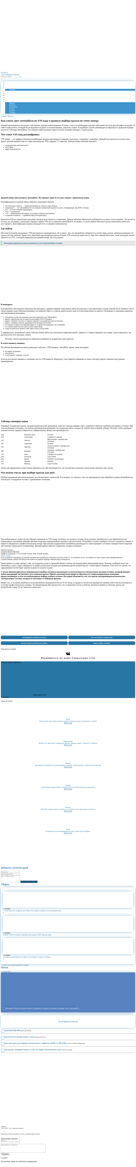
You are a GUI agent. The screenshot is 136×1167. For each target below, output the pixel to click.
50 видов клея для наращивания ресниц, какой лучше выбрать (68, 831)
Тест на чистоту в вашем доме (101, 637)
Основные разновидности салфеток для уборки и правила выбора (26, 958)
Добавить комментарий (31, 883)
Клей (68, 719)
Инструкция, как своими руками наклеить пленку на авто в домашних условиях (68, 721)
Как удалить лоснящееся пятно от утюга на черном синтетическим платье (33, 1051)
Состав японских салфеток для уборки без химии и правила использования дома (32, 912)
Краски (68, 807)
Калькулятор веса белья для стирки (34, 643)
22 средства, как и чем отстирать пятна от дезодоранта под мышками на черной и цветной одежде (40, 1008)
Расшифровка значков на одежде (34, 637)
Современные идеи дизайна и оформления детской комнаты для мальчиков (68, 787)
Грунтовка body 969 (12, 1032)
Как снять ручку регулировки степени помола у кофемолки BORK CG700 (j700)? (36, 1044)
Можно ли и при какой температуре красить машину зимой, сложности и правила (68, 743)
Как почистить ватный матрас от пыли (20, 1038)
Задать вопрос (6, 555)
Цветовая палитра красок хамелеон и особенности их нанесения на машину (68, 809)
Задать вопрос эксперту (101, 643)
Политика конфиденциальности (9, 1138)
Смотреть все (5, 973)
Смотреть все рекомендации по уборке (15, 966)
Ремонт (68, 763)
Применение (67, 741)
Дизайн (68, 785)
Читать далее (68, 723)
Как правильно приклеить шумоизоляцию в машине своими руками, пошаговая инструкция (68, 765)
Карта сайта (8, 1132)
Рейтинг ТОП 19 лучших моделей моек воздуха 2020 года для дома (27, 936)
